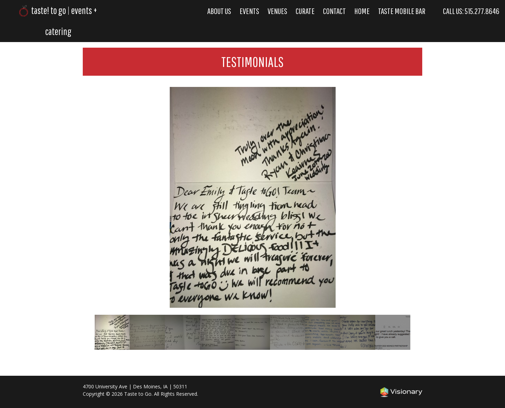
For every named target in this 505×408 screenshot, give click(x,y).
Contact (334, 11)
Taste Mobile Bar (401, 11)
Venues (277, 11)
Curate (305, 11)
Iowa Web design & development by (401, 392)
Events (249, 11)
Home (362, 11)
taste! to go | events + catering (58, 21)
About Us (219, 11)
